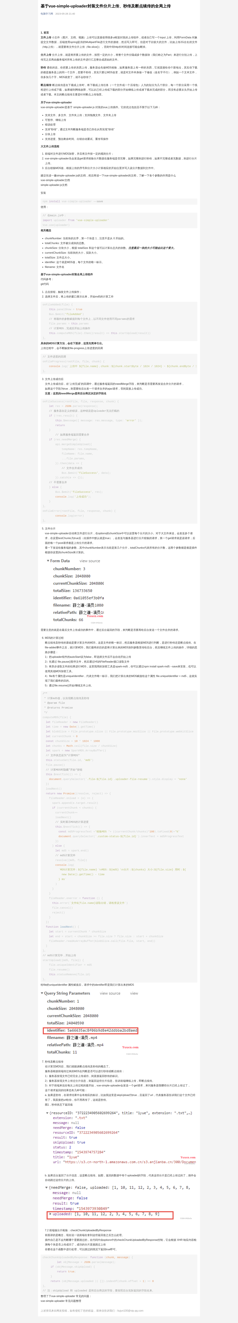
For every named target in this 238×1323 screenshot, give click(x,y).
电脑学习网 (47, 13)
